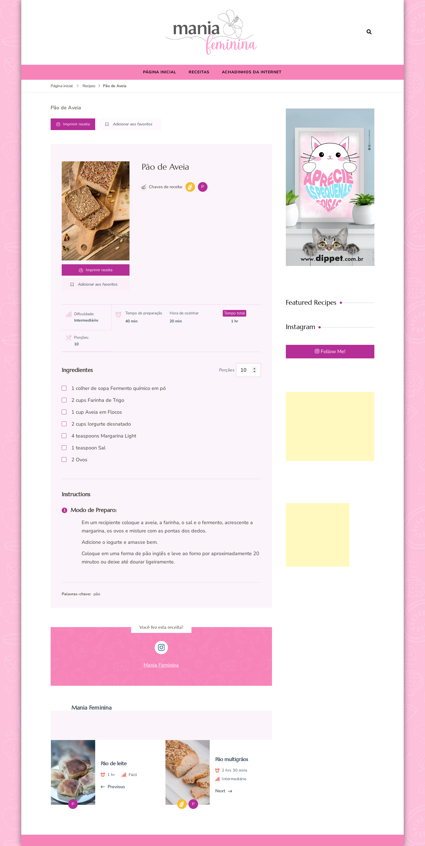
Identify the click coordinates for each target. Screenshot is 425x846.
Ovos (79, 459)
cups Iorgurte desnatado (101, 424)
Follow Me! (330, 351)
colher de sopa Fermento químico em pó (118, 388)
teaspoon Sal (88, 447)
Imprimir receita (73, 124)
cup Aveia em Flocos (96, 412)
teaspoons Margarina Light (103, 436)
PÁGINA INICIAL (159, 72)
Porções (227, 370)
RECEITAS (199, 72)
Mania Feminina (161, 665)
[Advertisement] (330, 426)
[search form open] (369, 32)
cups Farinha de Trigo (97, 400)
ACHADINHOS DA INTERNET (252, 72)
